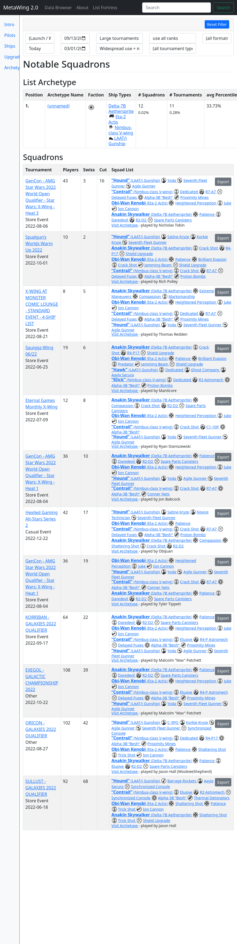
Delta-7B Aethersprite (121, 108)
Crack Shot (209, 248)
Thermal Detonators (211, 797)
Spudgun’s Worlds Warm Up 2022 (39, 243)
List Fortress (105, 8)
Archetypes (11, 68)
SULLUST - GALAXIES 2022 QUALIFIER (40, 787)
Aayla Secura (122, 374)
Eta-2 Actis (117, 119)
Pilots (9, 35)
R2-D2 (141, 220)
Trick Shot (127, 755)
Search (223, 8)
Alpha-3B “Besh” (159, 197)
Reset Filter (217, 24)
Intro (9, 24)
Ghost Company (205, 369)
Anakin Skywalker (131, 214)
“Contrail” (122, 192)
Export (223, 181)
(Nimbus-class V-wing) (153, 191)
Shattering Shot (125, 546)
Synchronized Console (150, 786)
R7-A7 (211, 191)
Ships (9, 46)
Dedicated (189, 191)
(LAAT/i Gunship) (146, 180)
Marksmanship (182, 296)
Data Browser (59, 7)
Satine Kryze (179, 236)
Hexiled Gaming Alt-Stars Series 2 (41, 518)
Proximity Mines (194, 197)
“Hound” (121, 180)
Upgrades (11, 57)
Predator (126, 364)
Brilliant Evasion (212, 259)
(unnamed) (58, 106)
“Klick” (119, 380)
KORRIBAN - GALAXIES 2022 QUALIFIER (40, 623)
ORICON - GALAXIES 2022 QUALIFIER (40, 729)
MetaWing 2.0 (20, 7)
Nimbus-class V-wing (121, 130)
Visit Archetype (125, 225)
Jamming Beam (159, 265)
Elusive (186, 639)
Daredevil (120, 220)
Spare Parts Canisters (173, 220)
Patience (207, 214)
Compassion (150, 296)
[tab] (128, 24)
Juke (227, 203)
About (82, 8)
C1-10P (213, 426)
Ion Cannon (128, 208)
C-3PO (173, 722)
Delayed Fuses (124, 197)
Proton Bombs (193, 276)
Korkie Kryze (197, 722)
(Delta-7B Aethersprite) (172, 214)
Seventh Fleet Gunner (147, 242)
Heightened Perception (196, 203)
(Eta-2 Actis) (157, 203)
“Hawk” (120, 370)
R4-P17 (133, 352)
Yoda (172, 180)
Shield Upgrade (139, 253)
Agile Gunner (143, 186)
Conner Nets (158, 494)
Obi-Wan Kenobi (129, 203)
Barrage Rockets (182, 780)
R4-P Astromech (214, 639)
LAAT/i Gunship (118, 141)
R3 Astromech (211, 379)
